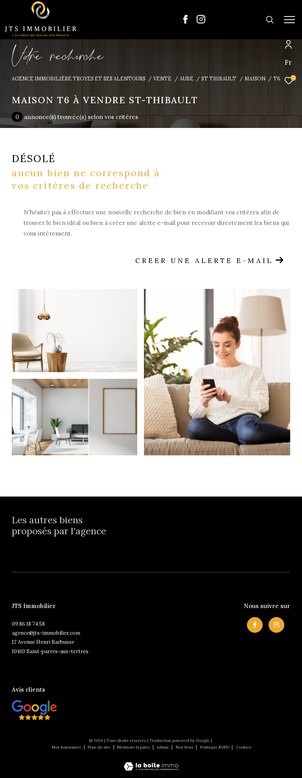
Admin (163, 747)
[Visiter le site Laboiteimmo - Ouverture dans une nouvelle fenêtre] (151, 761)
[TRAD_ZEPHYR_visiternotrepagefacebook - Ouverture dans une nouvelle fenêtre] (185, 21)
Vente (162, 78)
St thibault (218, 78)
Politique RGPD (214, 747)
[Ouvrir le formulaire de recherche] (245, 20)
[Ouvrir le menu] (289, 19)
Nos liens (185, 747)
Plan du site (100, 747)
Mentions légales (134, 747)
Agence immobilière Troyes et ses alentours (78, 78)
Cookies (243, 747)
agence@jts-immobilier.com (46, 633)
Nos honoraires (66, 747)
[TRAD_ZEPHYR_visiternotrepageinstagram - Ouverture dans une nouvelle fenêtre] (201, 21)
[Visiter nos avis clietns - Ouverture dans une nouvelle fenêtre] (34, 710)
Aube (186, 78)
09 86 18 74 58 (28, 624)
